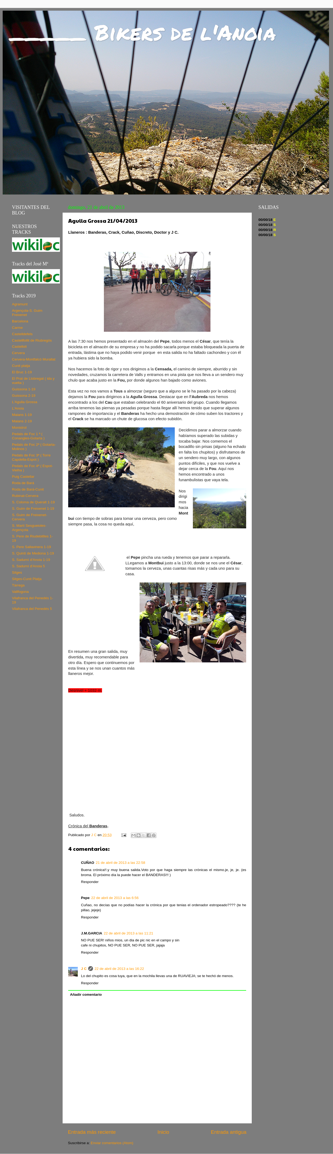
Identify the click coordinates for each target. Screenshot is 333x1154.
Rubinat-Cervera (25, 496)
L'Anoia (18, 408)
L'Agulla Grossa (24, 402)
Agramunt (20, 304)
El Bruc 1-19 (22, 372)
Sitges (17, 572)
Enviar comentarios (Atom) (112, 1143)
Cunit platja (21, 366)
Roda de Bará (23, 483)
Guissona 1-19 (23, 389)
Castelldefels (22, 334)
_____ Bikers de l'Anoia (143, 32)
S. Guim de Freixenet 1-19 (33, 509)
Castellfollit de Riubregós (32, 340)
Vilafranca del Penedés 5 (32, 609)
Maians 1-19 (22, 415)
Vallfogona (20, 592)
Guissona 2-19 (23, 396)
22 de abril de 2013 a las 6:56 (115, 898)
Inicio (163, 1132)
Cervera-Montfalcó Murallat (33, 359)
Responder (90, 882)
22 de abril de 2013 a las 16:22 (119, 969)
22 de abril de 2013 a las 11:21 (128, 933)
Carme (17, 328)
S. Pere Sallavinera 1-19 (31, 547)
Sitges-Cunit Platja (27, 579)
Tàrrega (18, 585)
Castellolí (19, 347)
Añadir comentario (86, 995)
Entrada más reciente (92, 1132)
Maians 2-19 (22, 421)
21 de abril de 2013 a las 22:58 (120, 863)
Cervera (18, 353)
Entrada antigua (228, 1132)
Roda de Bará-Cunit (28, 489)
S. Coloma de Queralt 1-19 (33, 502)
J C (84, 969)
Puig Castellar (23, 477)
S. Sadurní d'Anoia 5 (28, 566)
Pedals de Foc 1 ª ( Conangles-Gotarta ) (28, 436)
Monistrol (19, 428)
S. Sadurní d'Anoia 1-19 (31, 560)
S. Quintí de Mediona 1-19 (33, 553)
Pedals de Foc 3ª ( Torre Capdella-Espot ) (31, 457)
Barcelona (20, 321)
